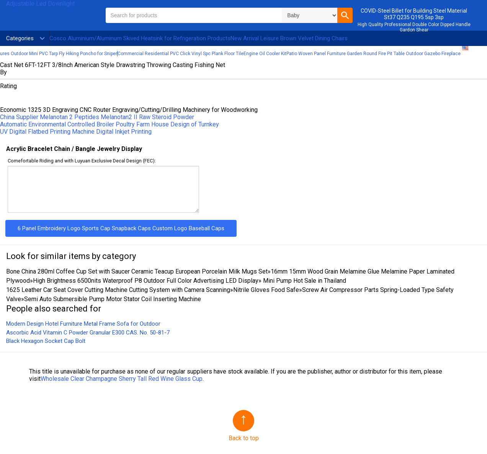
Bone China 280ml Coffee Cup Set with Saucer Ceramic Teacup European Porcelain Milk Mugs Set (137, 271)
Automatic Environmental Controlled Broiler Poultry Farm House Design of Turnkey (109, 124)
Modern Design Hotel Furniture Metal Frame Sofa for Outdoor (83, 323)
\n (309, 15)
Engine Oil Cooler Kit (265, 53)
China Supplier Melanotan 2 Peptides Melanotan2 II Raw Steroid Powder (97, 117)
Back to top (244, 438)
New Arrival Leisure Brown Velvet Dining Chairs (289, 38)
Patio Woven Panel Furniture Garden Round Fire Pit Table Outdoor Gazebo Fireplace (373, 53)
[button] (345, 15)
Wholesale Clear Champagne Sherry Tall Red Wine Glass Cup (122, 378)
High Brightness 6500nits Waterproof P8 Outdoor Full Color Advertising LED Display (145, 280)
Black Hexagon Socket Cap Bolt (45, 341)
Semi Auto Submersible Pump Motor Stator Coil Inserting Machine (112, 299)
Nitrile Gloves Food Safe (266, 289)
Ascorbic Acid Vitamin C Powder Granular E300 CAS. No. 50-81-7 (88, 332)
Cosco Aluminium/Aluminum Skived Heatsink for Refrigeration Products (139, 38)
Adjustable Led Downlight (40, 3)
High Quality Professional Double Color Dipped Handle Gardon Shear (414, 27)
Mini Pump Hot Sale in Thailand (303, 280)
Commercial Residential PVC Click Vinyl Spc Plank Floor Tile (181, 53)
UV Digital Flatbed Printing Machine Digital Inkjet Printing (76, 131)
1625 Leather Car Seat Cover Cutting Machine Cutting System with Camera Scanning (118, 289)
